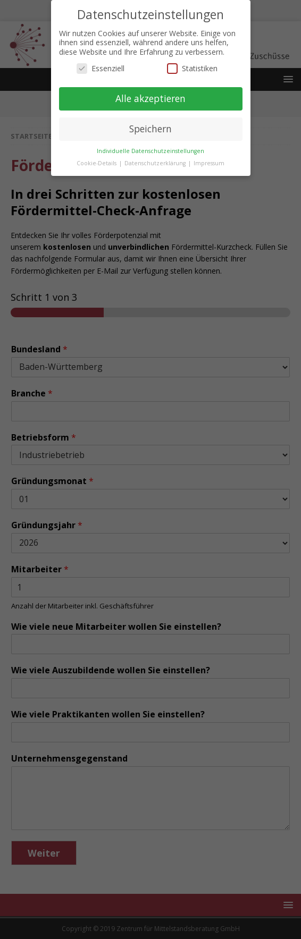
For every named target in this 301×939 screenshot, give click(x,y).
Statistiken (192, 68)
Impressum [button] (209, 163)
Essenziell (100, 68)
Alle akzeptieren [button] (150, 98)
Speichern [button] (150, 128)
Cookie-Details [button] (97, 163)
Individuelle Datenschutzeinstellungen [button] (150, 151)
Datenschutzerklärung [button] (155, 163)
